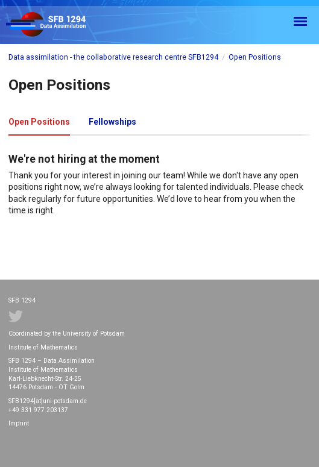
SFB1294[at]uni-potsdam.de (47, 401)
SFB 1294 (56, 25)
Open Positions (255, 57)
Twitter (15, 316)
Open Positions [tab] (39, 122)
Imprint (18, 423)
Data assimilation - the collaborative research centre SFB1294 (113, 57)
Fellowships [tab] (112, 122)
